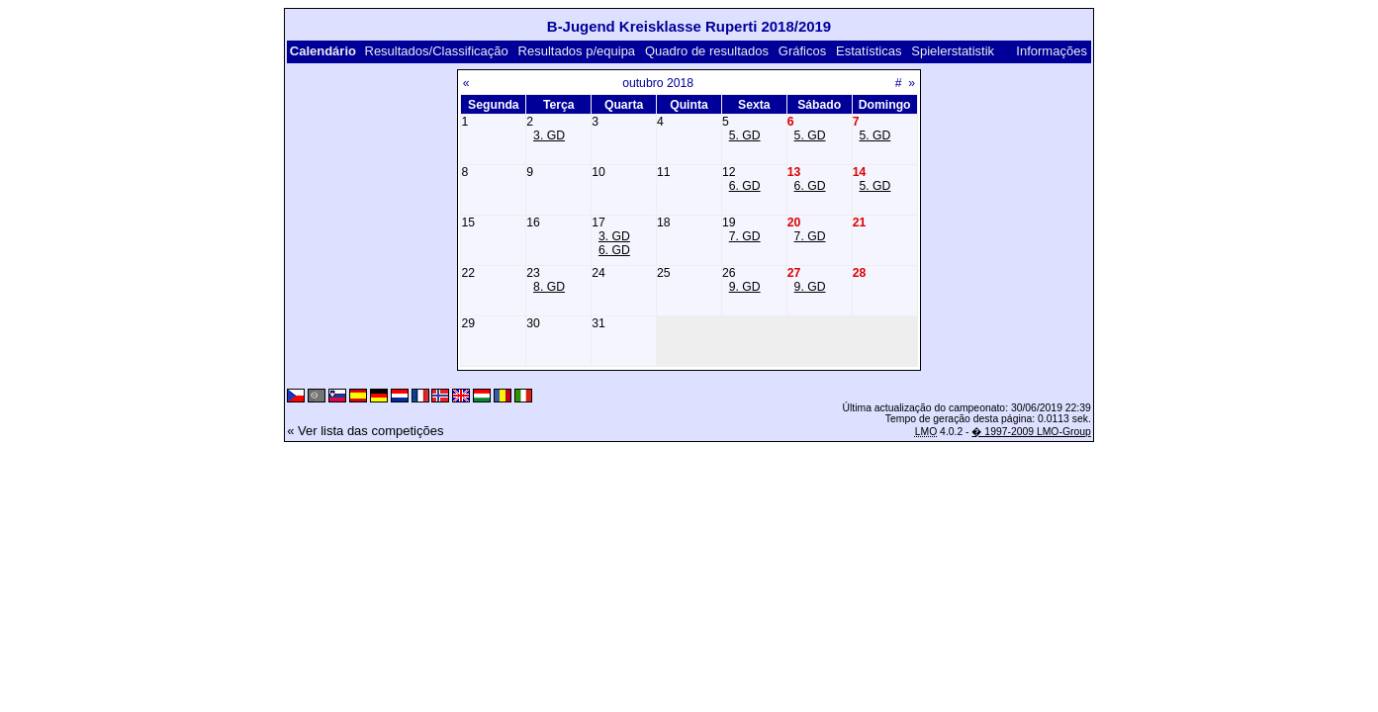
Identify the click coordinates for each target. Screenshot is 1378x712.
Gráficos (802, 51)
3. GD (549, 135)
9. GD (745, 287)
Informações (1051, 51)
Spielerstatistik (952, 51)
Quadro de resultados (707, 51)
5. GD (745, 135)
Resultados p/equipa (577, 51)
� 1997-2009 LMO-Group (1030, 431)
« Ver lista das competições (365, 430)
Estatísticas (868, 51)
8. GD (549, 287)
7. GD (745, 236)
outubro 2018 (657, 83)
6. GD (745, 186)
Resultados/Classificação (436, 51)
